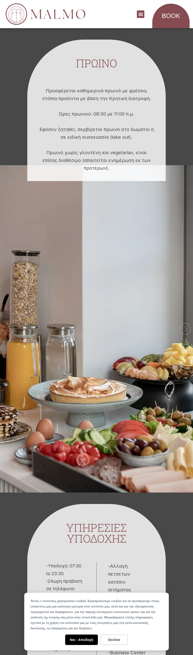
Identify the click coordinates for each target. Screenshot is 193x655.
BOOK (171, 15)
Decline (114, 640)
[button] (140, 14)
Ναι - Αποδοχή (81, 640)
